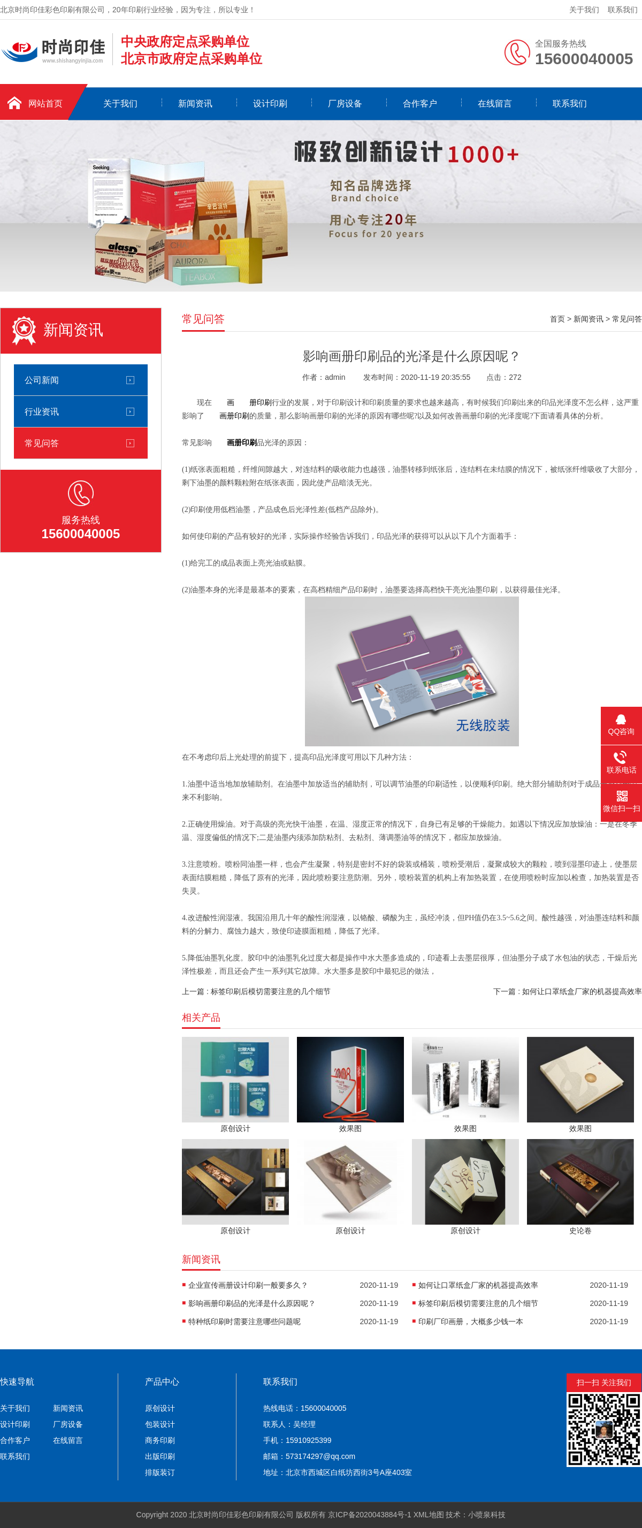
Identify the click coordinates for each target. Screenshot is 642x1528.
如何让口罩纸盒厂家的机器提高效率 (478, 1285)
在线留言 (495, 103)
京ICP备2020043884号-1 (369, 1514)
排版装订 (160, 1472)
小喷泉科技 (487, 1514)
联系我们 (623, 9)
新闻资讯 (195, 103)
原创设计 (160, 1408)
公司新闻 (42, 380)
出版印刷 (160, 1456)
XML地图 (429, 1514)
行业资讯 (42, 411)
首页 (557, 319)
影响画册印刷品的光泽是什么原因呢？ (252, 1303)
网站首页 (45, 103)
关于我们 (584, 9)
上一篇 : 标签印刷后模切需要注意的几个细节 (256, 991)
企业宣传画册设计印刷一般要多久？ (248, 1285)
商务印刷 (160, 1440)
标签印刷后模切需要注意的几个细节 (478, 1303)
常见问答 (42, 443)
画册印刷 (234, 416)
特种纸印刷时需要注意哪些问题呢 (244, 1321)
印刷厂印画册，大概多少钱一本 (470, 1321)
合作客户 (420, 103)
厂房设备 (345, 103)
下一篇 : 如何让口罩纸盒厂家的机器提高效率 (567, 991)
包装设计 (160, 1424)
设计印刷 (270, 103)
